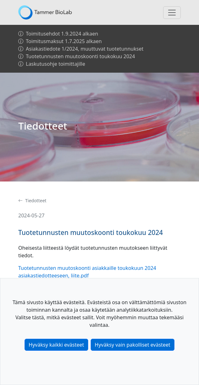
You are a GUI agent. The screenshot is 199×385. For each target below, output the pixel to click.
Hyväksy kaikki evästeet (56, 344)
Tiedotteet (32, 201)
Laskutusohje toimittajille (51, 63)
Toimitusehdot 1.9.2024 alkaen (58, 33)
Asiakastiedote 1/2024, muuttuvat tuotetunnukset (80, 48)
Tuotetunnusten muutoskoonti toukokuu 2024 (76, 56)
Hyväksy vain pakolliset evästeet (132, 344)
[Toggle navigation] (172, 12)
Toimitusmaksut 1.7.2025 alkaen (60, 41)
